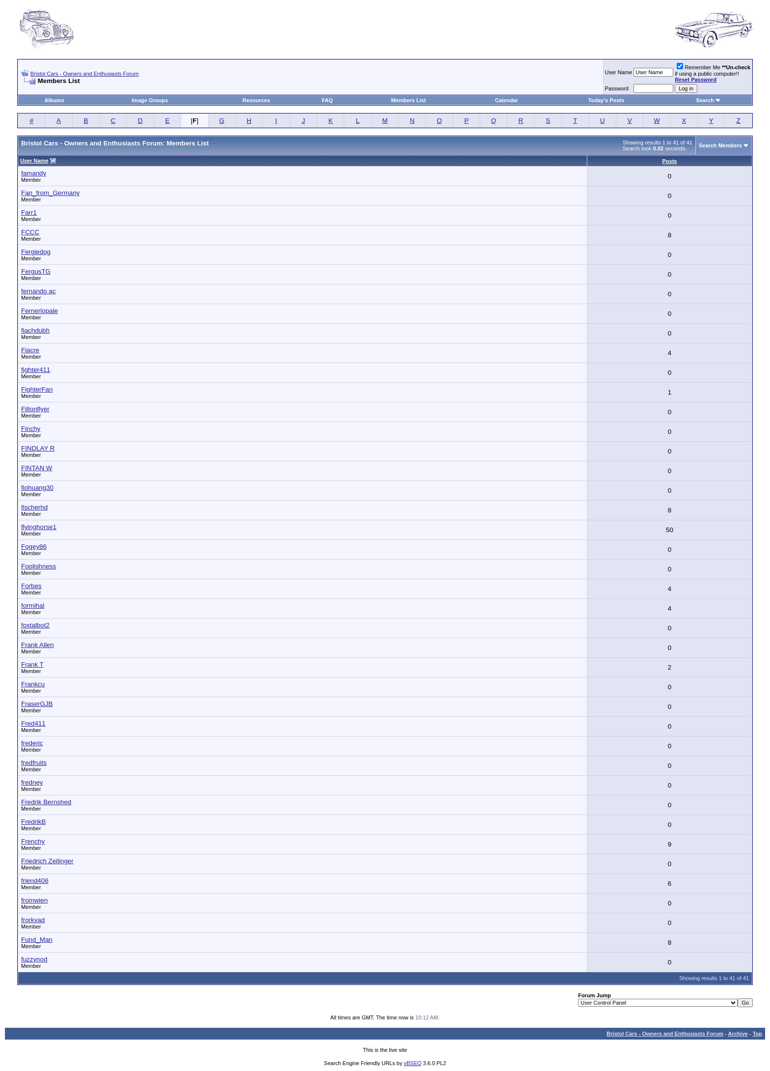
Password (617, 88)
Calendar (506, 100)
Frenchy (33, 841)
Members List (408, 100)
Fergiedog (36, 251)
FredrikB (33, 821)
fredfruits (34, 762)
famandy (33, 173)
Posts (669, 161)
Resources (256, 100)
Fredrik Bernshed (46, 802)
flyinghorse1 (38, 527)
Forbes (31, 586)
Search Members (720, 145)
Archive (738, 1034)
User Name (618, 72)
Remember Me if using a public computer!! (712, 73)
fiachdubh (35, 330)
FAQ (327, 100)
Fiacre (30, 350)
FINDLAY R (38, 448)
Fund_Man (37, 939)
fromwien (34, 900)
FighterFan (37, 389)
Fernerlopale (39, 310)
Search (705, 100)
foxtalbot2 (35, 625)
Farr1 (29, 212)
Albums (54, 100)
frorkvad (33, 920)
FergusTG (36, 271)
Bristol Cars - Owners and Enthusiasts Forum (84, 74)
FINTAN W (36, 468)
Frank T (32, 664)
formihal (32, 605)
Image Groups (150, 100)
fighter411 (35, 369)
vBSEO (412, 1063)
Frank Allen (37, 644)
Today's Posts (606, 100)
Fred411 (33, 723)
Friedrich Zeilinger (47, 861)
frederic (32, 743)
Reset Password (695, 80)
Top (757, 1034)
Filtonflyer (35, 409)
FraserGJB (37, 703)
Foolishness (38, 566)
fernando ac (38, 291)
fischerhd (34, 507)
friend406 (35, 880)
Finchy (30, 428)
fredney (32, 782)
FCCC (30, 232)
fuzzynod (34, 959)
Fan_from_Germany (50, 193)
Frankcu (33, 684)
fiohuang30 (37, 487)
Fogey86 (34, 546)
